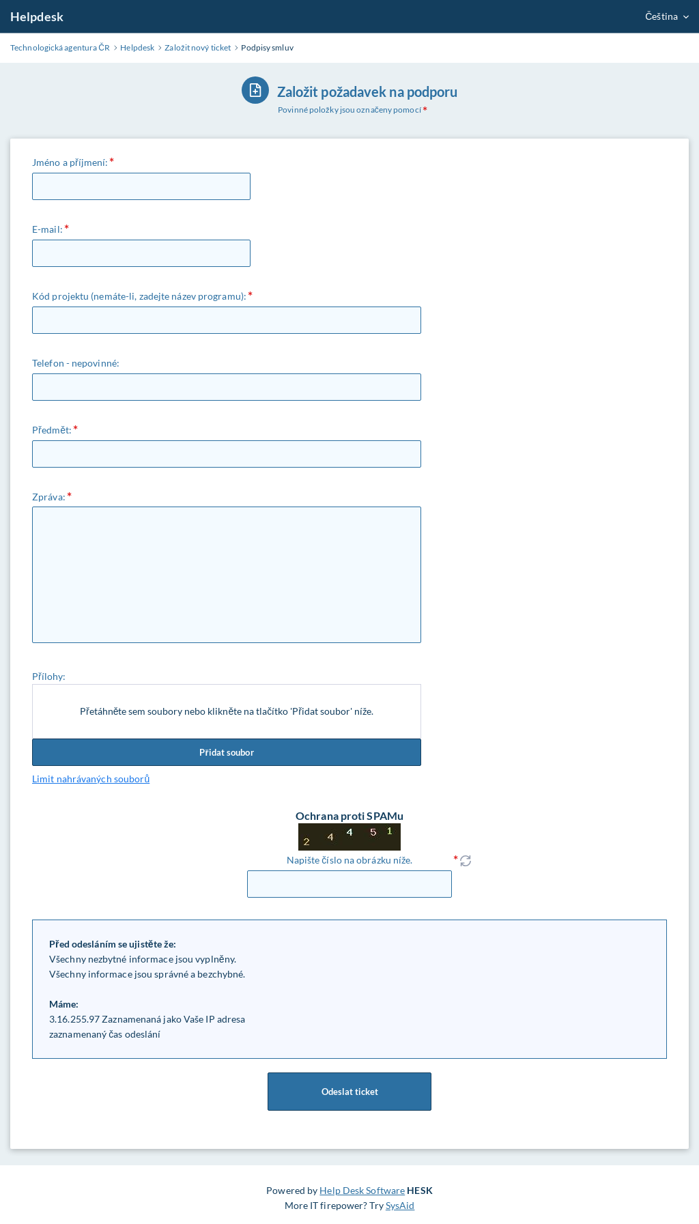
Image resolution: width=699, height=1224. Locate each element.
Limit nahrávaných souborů (90, 778)
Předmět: (52, 430)
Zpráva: (49, 496)
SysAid (400, 1205)
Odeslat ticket (349, 1091)
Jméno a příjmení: (70, 162)
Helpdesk (36, 16)
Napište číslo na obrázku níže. (350, 860)
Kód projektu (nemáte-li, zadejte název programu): (139, 296)
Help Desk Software (362, 1190)
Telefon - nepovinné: (75, 363)
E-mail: (47, 229)
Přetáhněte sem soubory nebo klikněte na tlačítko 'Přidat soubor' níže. (226, 711)
